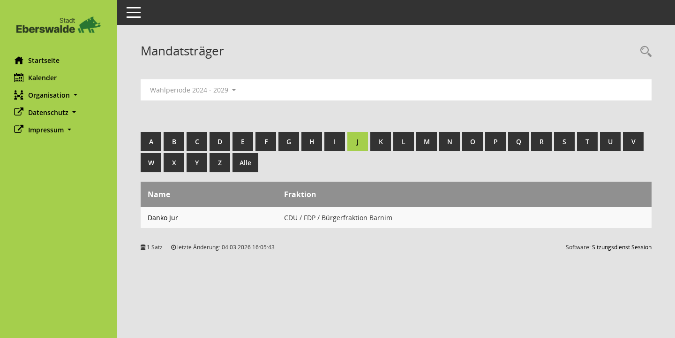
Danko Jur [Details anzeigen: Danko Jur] (163, 217)
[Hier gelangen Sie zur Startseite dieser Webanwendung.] (58, 24)
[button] (58, 95)
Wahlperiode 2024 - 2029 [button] (193, 89)
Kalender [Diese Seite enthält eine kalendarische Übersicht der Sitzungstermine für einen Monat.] (35, 77)
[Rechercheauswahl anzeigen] (644, 52)
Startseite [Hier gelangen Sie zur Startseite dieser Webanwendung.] (37, 60)
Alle (245, 162)
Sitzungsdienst (622, 247)
